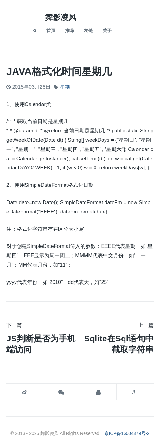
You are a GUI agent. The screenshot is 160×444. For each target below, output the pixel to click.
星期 (65, 87)
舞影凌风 (60, 17)
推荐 (69, 30)
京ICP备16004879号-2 (127, 433)
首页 (50, 30)
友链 (88, 30)
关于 (107, 30)
